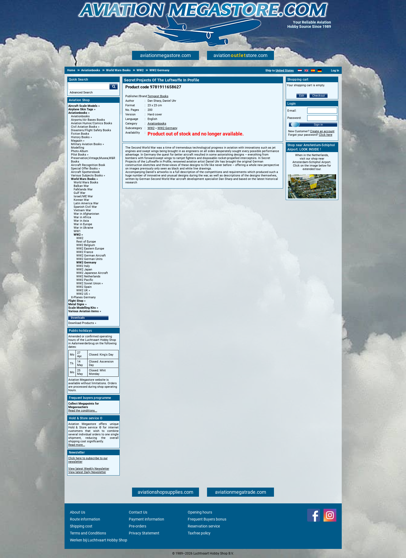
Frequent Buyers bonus (207, 519)
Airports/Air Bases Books (88, 120)
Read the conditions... (82, 410)
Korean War (81, 200)
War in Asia (81, 221)
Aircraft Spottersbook (85, 172)
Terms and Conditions (88, 533)
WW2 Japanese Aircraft (92, 273)
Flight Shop (75, 301)
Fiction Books (80, 133)
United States (285, 70)
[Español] (313, 70)
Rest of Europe (86, 241)
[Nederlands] (300, 70)
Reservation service (204, 526)
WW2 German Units (89, 259)
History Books (80, 137)
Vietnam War (82, 210)
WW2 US (82, 294)
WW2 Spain (84, 287)
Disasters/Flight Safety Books (91, 130)
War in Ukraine (83, 227)
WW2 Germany (86, 262)
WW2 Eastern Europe (90, 248)
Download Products (81, 323)
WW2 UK (82, 290)
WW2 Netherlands (88, 276)
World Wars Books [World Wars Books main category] (86, 182)
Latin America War (86, 203)
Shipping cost (81, 526)
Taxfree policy (199, 533)
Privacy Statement (144, 533)
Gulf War (79, 193)
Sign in (318, 124)
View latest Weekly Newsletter (88, 468)
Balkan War (81, 186)
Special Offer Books (84, 168)
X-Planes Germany (83, 297)
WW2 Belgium (85, 245)
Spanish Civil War (85, 207)
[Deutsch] (320, 70)
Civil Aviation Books (84, 127)
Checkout (318, 95)
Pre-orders (137, 526)
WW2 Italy (83, 266)
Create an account (322, 131)
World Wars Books (83, 179)
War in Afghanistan (86, 214)
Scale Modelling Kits (82, 308)
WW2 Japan (84, 269)
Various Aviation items (83, 311)
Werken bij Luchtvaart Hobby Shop (98, 540)
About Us (77, 512)
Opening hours (200, 512)
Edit (301, 95)
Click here (325, 135)
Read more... (76, 445)
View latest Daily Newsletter (87, 472)
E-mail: (291, 110)
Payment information (146, 519)
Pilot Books (78, 154)
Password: (294, 118)
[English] (306, 70)
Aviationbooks (77, 113)
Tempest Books (158, 96)
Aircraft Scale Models (82, 106)
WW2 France (84, 252)
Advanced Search (81, 92)
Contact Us (138, 512)
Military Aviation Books (86, 144)
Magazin (76, 140)
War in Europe (83, 224)
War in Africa (82, 217)
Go (114, 86)
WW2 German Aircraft (91, 255)
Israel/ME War (83, 196)
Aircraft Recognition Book (88, 165)
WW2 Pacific (84, 280)
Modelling (77, 147)
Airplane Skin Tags (80, 109)
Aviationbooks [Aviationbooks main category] (80, 116)
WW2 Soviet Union (88, 283)
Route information (85, 519)
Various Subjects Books (87, 175)
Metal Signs (76, 304)
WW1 (77, 231)
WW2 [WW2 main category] (79, 238)
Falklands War (83, 189)
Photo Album (79, 151)
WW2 (77, 234)
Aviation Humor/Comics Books (91, 123)
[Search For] (89, 86)
